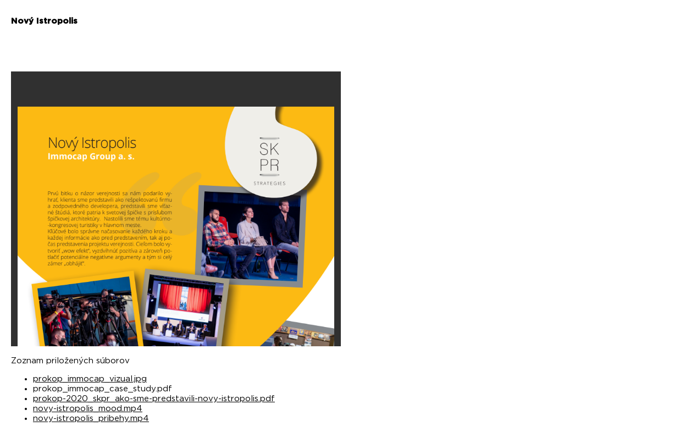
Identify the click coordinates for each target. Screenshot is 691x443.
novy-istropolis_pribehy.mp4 (91, 418)
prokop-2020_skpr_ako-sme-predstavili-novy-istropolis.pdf (154, 399)
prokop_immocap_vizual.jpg (90, 379)
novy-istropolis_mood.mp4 (87, 409)
